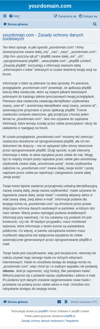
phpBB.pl (69, 316)
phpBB (42, 311)
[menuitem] (14, 16)
